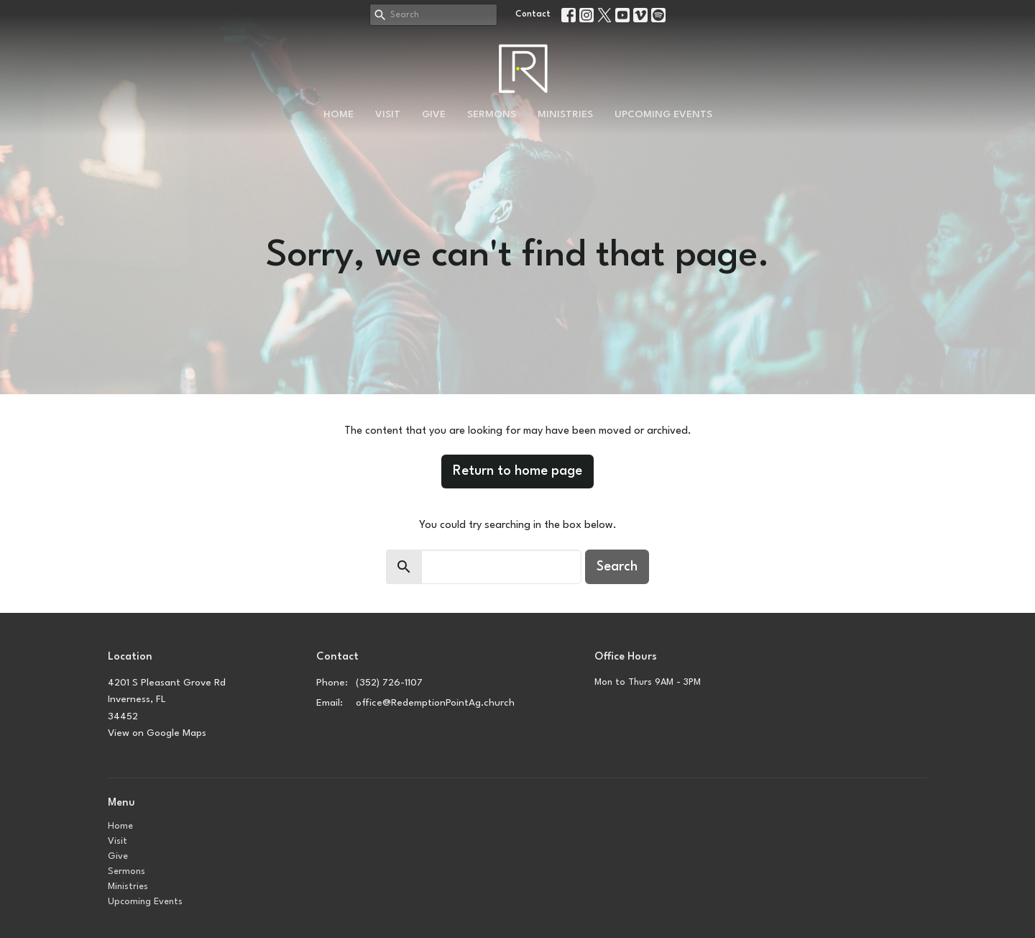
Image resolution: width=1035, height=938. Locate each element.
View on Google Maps (157, 733)
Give (434, 114)
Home (338, 114)
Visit (387, 114)
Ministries (565, 114)
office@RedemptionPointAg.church (435, 703)
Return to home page (517, 471)
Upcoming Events (663, 114)
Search (617, 566)
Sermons (491, 114)
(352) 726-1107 (389, 683)
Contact (533, 14)
